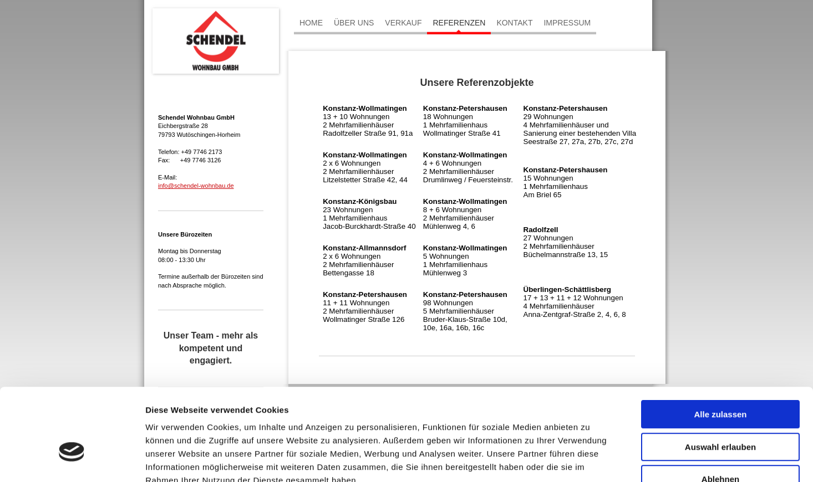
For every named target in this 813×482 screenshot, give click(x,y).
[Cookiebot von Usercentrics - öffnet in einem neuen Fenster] (71, 460)
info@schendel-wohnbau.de (196, 185)
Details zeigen (590, 460)
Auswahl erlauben (720, 379)
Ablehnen (720, 411)
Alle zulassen (720, 346)
